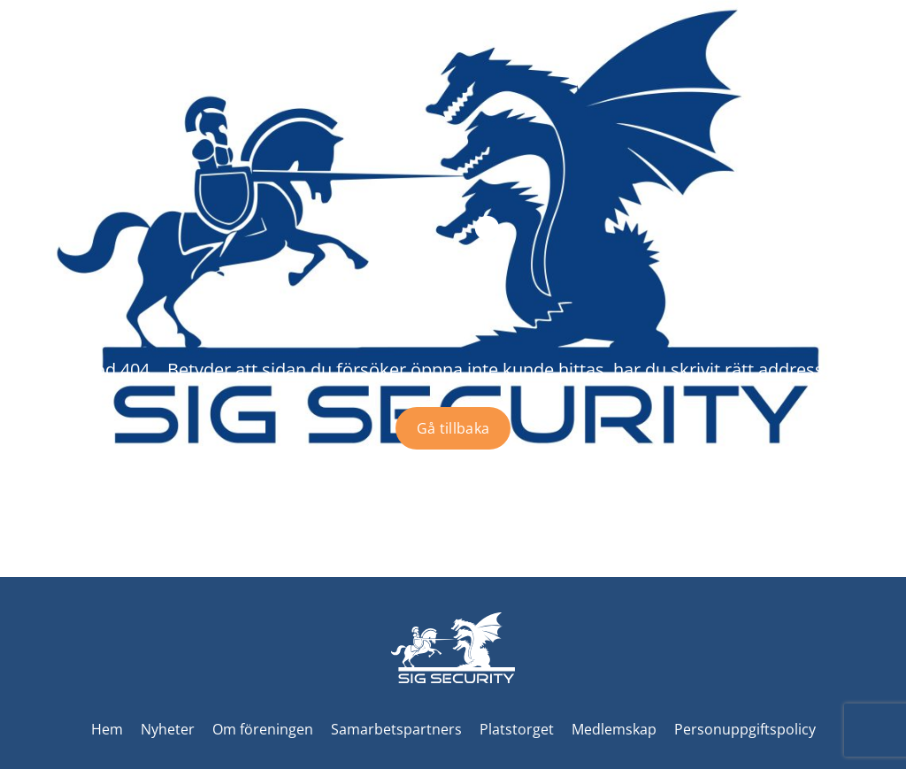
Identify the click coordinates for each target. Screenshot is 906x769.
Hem (107, 729)
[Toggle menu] (876, 70)
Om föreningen (262, 729)
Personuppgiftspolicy (745, 729)
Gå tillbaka (453, 428)
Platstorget (517, 729)
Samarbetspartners (396, 729)
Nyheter (168, 729)
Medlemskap (614, 729)
